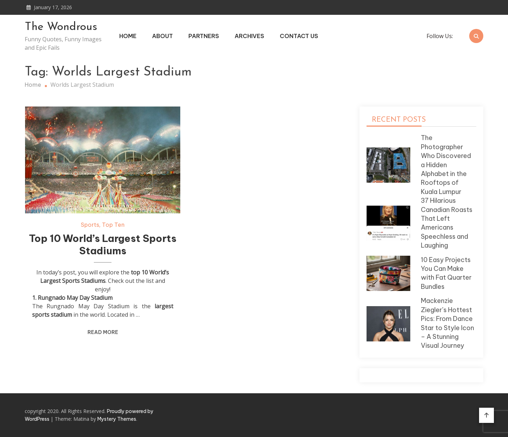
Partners (203, 36)
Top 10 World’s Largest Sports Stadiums (102, 244)
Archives (249, 36)
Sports (90, 224)
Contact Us (299, 36)
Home (128, 36)
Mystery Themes (116, 419)
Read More (102, 332)
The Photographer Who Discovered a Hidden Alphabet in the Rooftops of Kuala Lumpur (446, 164)
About (162, 36)
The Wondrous (61, 27)
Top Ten (113, 224)
